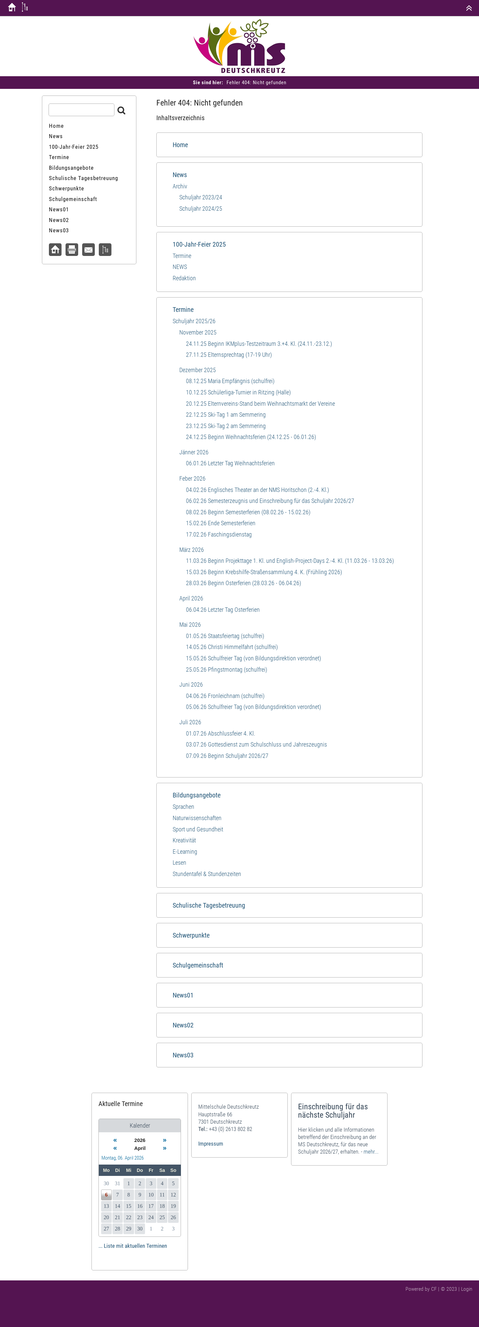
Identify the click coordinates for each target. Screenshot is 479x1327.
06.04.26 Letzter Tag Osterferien (223, 609)
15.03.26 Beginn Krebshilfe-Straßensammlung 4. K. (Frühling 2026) (264, 571)
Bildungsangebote (197, 795)
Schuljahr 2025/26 (194, 321)
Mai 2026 (190, 624)
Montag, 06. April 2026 (122, 1158)
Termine (182, 255)
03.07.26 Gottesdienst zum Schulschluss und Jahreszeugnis (256, 744)
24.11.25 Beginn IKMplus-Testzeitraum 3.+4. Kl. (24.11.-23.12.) (259, 343)
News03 (183, 1055)
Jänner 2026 (194, 452)
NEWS (180, 266)
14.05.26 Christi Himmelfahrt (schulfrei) (232, 646)
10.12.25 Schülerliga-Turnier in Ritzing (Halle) (238, 392)
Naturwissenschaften (197, 817)
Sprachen (183, 806)
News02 (183, 1025)
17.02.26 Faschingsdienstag (219, 534)
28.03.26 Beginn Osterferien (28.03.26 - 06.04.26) (243, 582)
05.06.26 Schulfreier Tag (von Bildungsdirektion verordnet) (253, 706)
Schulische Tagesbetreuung (209, 905)
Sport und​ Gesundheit (198, 829)
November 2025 (198, 332)
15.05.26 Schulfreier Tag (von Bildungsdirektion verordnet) (253, 658)
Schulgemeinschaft (198, 965)
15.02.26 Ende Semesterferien (220, 523)
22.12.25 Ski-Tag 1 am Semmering (226, 414)
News (180, 175)
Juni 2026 (191, 684)
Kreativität (184, 840)
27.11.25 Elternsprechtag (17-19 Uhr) (229, 354)
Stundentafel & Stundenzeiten (207, 873)
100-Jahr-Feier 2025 (199, 244)
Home (180, 145)
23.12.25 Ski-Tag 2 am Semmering (226, 425)
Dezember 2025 (197, 369)
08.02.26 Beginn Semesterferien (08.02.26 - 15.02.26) (248, 512)
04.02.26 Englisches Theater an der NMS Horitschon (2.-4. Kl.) (257, 489)
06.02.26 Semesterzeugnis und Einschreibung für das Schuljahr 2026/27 (270, 500)
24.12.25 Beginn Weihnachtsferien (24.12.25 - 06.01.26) (251, 436)
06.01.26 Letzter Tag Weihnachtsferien (230, 463)
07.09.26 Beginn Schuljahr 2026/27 (227, 755)
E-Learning (185, 851)
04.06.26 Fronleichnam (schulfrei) (225, 695)
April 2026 (191, 598)
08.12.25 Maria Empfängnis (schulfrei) (230, 380)
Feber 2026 (192, 478)
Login (466, 1289)
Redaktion (184, 278)
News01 (183, 995)
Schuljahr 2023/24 (200, 197)
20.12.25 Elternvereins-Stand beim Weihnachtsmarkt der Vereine (260, 403)
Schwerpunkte (191, 935)
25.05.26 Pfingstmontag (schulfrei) (226, 669)
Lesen (179, 862)
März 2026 (191, 549)
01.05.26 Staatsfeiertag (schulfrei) (225, 635)
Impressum (210, 1143)
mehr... (371, 1151)
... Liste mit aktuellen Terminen (132, 1245)
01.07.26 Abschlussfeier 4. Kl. (220, 733)
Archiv (180, 186)
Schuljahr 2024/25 (200, 208)
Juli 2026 (190, 722)
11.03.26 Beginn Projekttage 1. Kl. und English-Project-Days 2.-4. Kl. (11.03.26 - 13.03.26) (290, 560)
